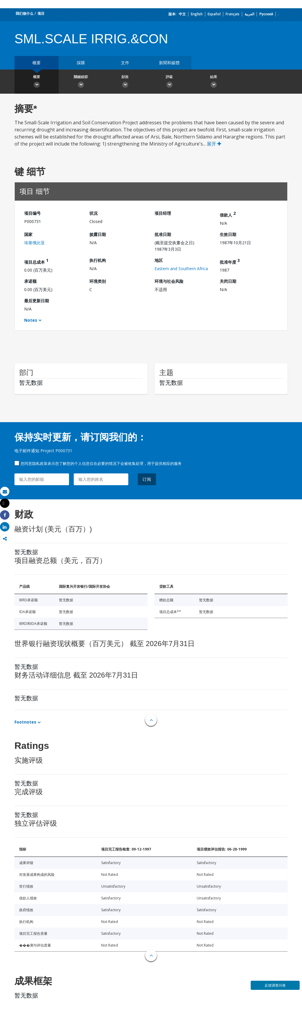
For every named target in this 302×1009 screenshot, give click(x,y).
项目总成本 (36, 261)
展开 (214, 144)
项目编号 (32, 213)
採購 (81, 62)
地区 (159, 260)
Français (232, 13)
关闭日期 (228, 281)
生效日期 (228, 234)
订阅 (146, 479)
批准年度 (230, 261)
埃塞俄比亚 (34, 242)
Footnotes (25, 722)
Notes (30, 320)
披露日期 (97, 234)
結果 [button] (213, 82)
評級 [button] (169, 82)
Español (214, 13)
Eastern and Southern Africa (181, 268)
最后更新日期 (36, 300)
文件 (125, 62)
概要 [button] (36, 82)
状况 (93, 213)
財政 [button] (125, 82)
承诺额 (30, 281)
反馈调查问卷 (275, 985)
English (197, 13)
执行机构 (97, 260)
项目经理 (163, 213)
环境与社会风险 (169, 281)
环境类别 (97, 281)
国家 (28, 234)
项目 (41, 13)
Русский (266, 13)
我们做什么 (24, 13)
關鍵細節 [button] (80, 82)
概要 (36, 62)
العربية (249, 13)
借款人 (228, 214)
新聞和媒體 (169, 62)
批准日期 (163, 234)
